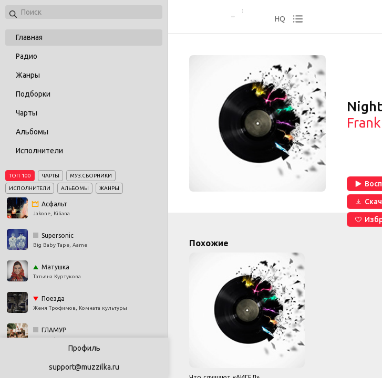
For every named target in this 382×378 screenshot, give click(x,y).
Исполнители (39, 150)
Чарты (26, 113)
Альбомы (32, 132)
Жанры (28, 75)
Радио (26, 56)
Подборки (33, 94)
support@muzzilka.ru (84, 367)
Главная (29, 37)
